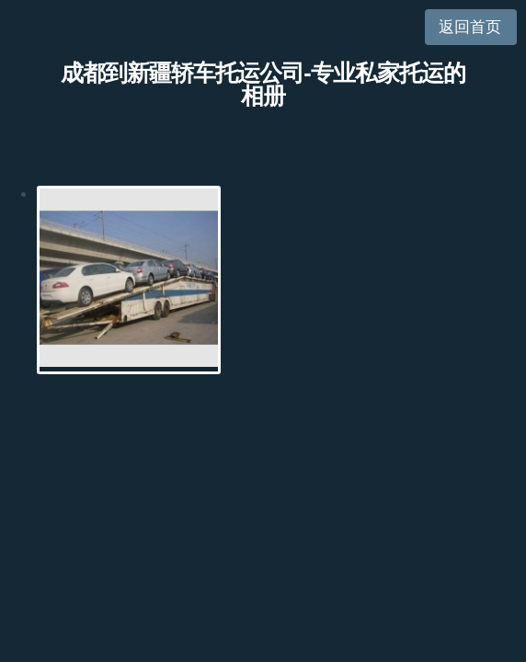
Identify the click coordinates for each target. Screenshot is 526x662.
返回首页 (470, 27)
